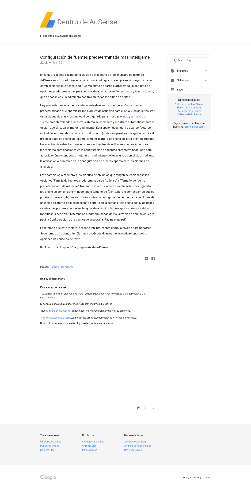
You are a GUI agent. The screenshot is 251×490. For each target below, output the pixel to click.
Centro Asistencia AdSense (56, 317)
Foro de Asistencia (60, 310)
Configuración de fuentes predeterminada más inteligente (95, 57)
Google (187, 477)
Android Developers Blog (137, 445)
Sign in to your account (189, 107)
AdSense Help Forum (189, 114)
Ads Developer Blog (135, 441)
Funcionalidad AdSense (62, 267)
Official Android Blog (93, 441)
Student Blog (47, 450)
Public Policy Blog (49, 445)
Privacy (198, 477)
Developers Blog (133, 450)
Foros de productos (194, 126)
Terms (208, 477)
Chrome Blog (89, 445)
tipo (125, 116)
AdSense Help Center (189, 111)
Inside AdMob (89, 450)
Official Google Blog (50, 441)
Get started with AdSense (189, 104)
